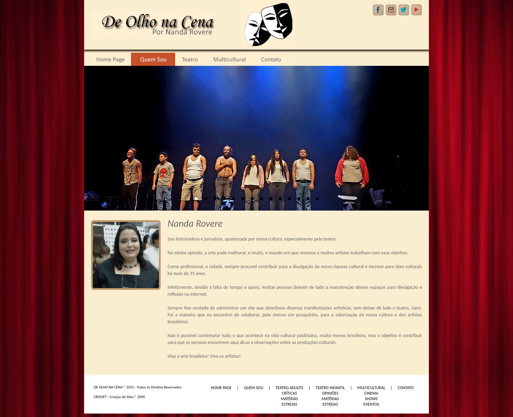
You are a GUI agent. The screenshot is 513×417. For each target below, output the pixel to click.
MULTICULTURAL (371, 387)
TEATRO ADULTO (289, 387)
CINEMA (371, 393)
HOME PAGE (221, 387)
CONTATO (406, 387)
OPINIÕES (330, 393)
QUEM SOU (253, 387)
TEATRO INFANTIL (330, 387)
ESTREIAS (289, 404)
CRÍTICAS (289, 393)
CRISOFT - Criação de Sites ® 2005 (119, 397)
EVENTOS (371, 404)
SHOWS (371, 398)
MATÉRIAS (289, 398)
